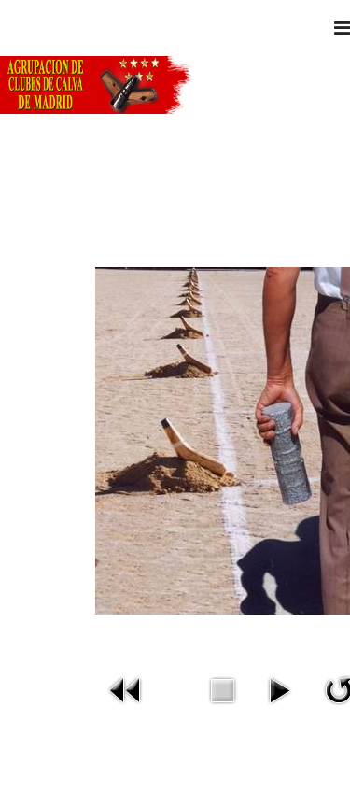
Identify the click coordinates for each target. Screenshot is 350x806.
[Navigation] (342, 28)
